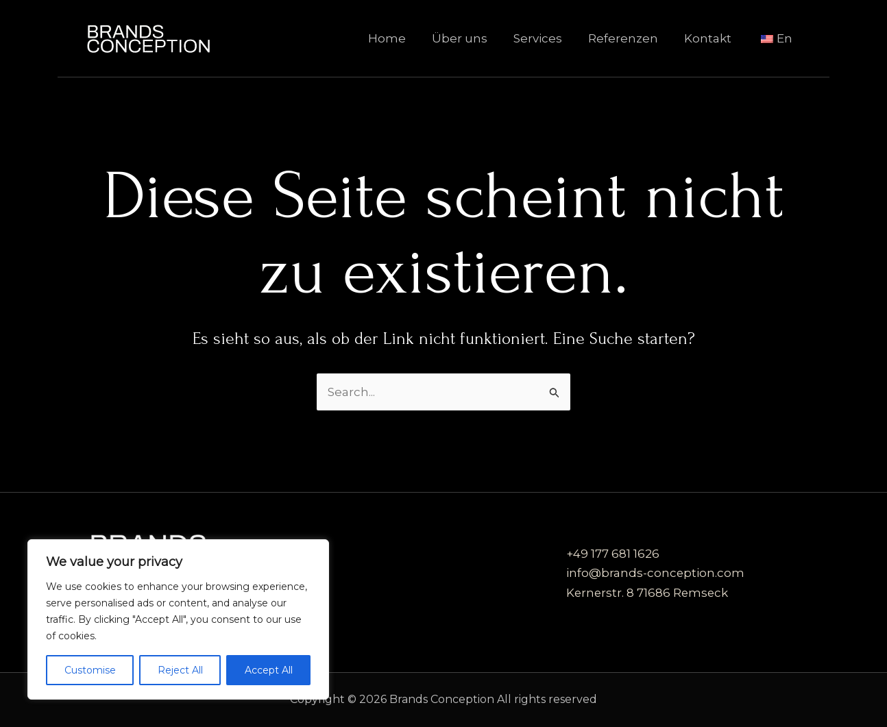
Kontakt (712, 38)
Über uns (472, 38)
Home (402, 38)
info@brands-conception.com (655, 573)
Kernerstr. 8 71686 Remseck (648, 593)
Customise (90, 670)
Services (547, 38)
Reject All (180, 670)
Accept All (269, 670)
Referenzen (630, 38)
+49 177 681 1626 (612, 554)
